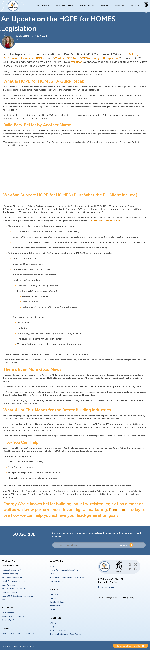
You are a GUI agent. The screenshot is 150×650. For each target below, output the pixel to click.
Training (104, 6)
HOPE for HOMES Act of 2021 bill (104, 220)
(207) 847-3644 (108, 587)
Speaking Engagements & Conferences (18, 633)
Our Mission (55, 598)
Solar (52, 574)
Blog (52, 627)
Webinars (54, 623)
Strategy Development (11, 570)
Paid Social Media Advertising (14, 588)
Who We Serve (42, 6)
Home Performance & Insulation (64, 570)
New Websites (8, 613)
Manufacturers (56, 581)
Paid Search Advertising (12, 577)
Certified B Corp (57, 602)
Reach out (118, 509)
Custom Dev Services (11, 620)
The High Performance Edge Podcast (66, 634)
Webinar (76, 62)
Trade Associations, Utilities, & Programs (67, 577)
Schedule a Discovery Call (129, 646)
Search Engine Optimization (13, 581)
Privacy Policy (128, 598)
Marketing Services (64, 6)
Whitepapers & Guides (59, 630)
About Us (135, 6)
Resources (119, 6)
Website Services (87, 6)
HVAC (52, 566)
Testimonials (55, 606)
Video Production (9, 592)
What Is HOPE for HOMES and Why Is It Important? (87, 58)
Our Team (54, 595)
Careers (53, 609)
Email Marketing (8, 585)
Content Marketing (10, 574)
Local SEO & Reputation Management (18, 596)
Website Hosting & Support (13, 616)
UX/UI (4, 600)
